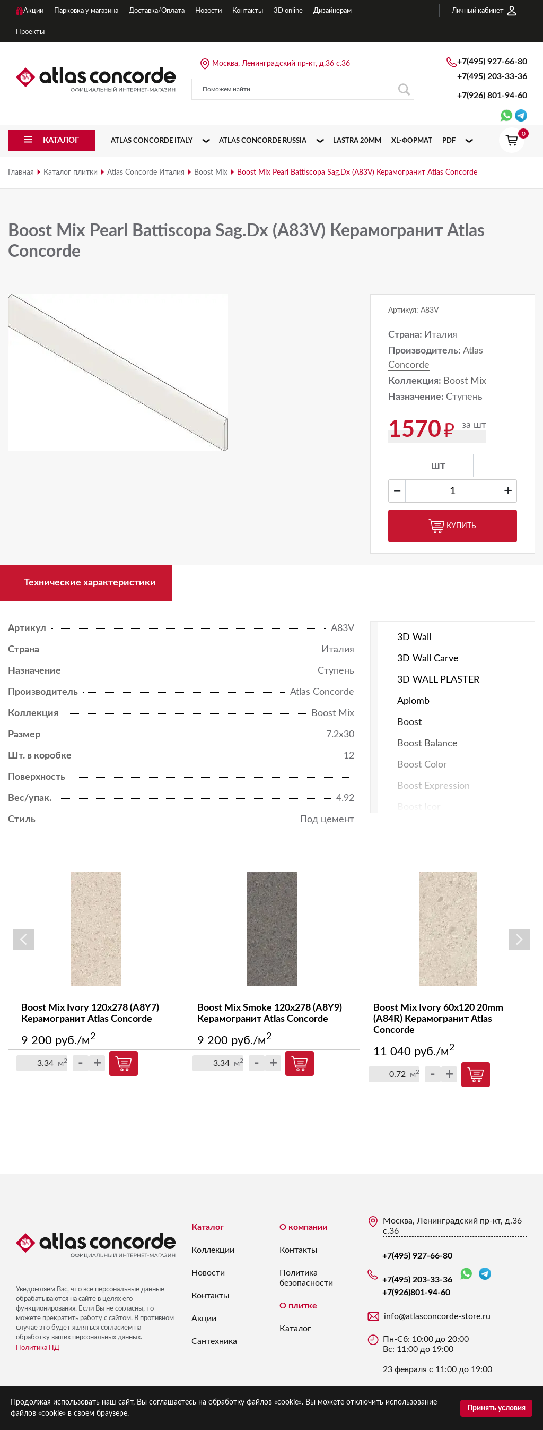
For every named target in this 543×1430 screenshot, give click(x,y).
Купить (452, 526)
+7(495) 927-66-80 (492, 61)
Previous (23, 939)
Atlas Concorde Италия (146, 172)
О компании (303, 1227)
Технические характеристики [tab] (90, 583)
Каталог (207, 1227)
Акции (203, 1318)
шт (438, 466)
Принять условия (496, 1408)
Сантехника (214, 1341)
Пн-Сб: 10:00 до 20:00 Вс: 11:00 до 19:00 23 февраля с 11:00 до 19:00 (437, 1354)
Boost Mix (210, 172)
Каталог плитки (70, 172)
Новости (208, 1273)
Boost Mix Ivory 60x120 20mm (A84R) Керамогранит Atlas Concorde (438, 1019)
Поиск (403, 89)
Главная (21, 172)
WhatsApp (466, 1274)
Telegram (485, 1274)
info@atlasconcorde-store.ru (437, 1316)
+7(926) (492, 95)
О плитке (298, 1306)
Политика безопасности (306, 1278)
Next (519, 939)
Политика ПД (37, 1348)
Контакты (210, 1295)
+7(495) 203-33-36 (492, 76)
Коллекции (212, 1250)
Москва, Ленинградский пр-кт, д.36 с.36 (281, 63)
